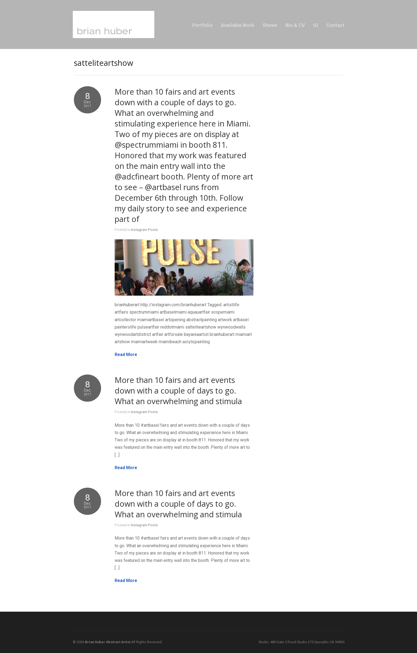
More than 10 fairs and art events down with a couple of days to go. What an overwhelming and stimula (178, 390)
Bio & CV (295, 25)
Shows (269, 25)
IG (315, 25)
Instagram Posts (144, 229)
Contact (335, 25)
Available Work (237, 25)
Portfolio (202, 25)
